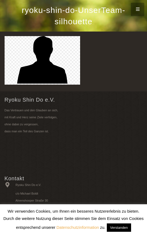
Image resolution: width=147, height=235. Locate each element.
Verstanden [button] (119, 228)
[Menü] (137, 9)
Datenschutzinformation (77, 227)
